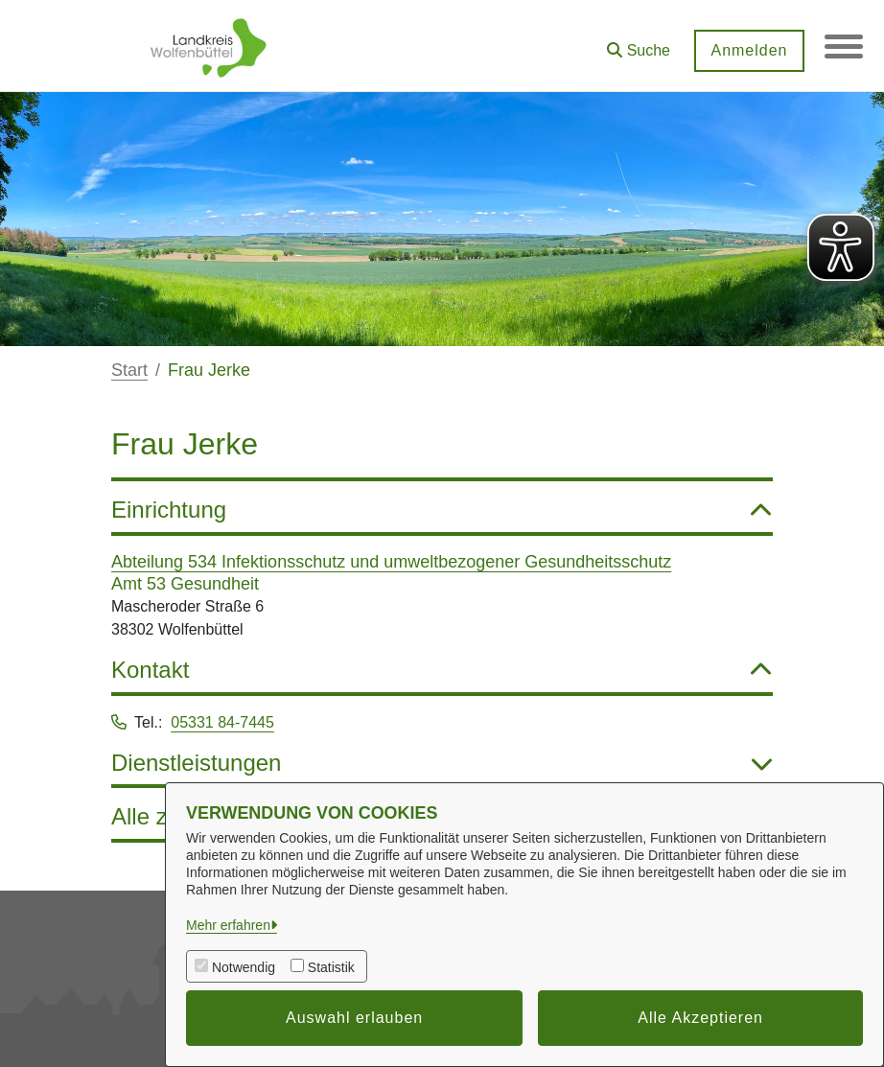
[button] (638, 43)
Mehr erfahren (228, 925)
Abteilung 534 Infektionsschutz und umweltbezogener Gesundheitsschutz (391, 561)
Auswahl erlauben (354, 1017)
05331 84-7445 (222, 722)
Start (129, 370)
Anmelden (748, 50)
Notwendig (243, 967)
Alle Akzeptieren (700, 1017)
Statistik (331, 967)
